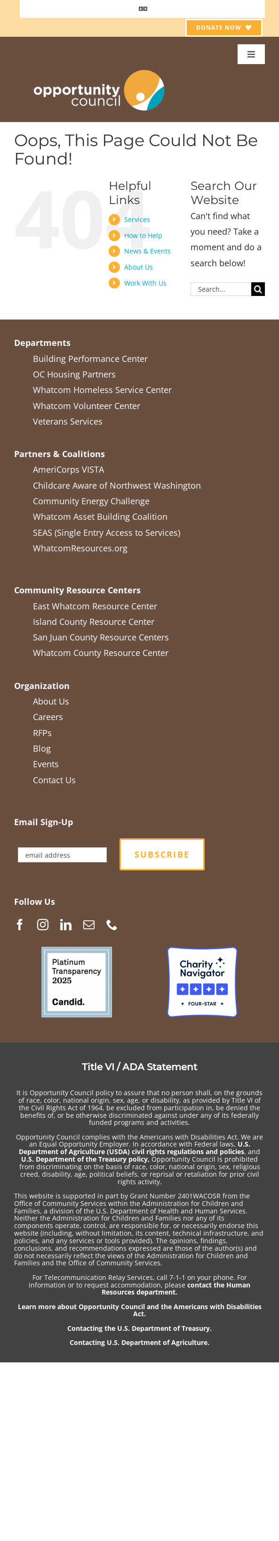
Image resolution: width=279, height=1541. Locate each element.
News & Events (147, 250)
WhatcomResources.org (80, 548)
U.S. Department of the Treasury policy (84, 1159)
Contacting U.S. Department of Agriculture (138, 1342)
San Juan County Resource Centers (101, 637)
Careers (48, 716)
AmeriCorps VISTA (68, 469)
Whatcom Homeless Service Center (102, 389)
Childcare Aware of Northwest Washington (117, 485)
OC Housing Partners (74, 374)
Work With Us (145, 283)
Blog (42, 748)
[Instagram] (42, 924)
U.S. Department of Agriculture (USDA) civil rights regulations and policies (134, 1147)
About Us (138, 266)
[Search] (258, 289)
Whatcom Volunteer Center (86, 405)
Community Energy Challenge (91, 501)
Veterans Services (68, 421)
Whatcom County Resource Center (100, 652)
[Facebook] (19, 924)
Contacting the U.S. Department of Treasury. (139, 1328)
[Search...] (221, 289)
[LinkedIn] (66, 924)
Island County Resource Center (93, 621)
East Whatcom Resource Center (95, 606)
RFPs (42, 732)
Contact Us (54, 780)
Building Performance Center (90, 358)
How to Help (143, 235)
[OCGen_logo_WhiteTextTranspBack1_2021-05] (99, 68)
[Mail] (89, 924)
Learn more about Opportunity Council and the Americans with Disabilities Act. (140, 1310)
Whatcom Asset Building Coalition (100, 516)
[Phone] (112, 924)
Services (137, 219)
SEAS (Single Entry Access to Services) (106, 532)
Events (46, 764)
